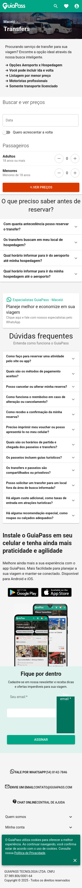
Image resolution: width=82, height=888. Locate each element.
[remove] (59, 158)
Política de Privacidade (29, 853)
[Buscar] (56, 6)
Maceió (9, 22)
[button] (41, 227)
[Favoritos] (66, 6)
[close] (75, 860)
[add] (75, 158)
